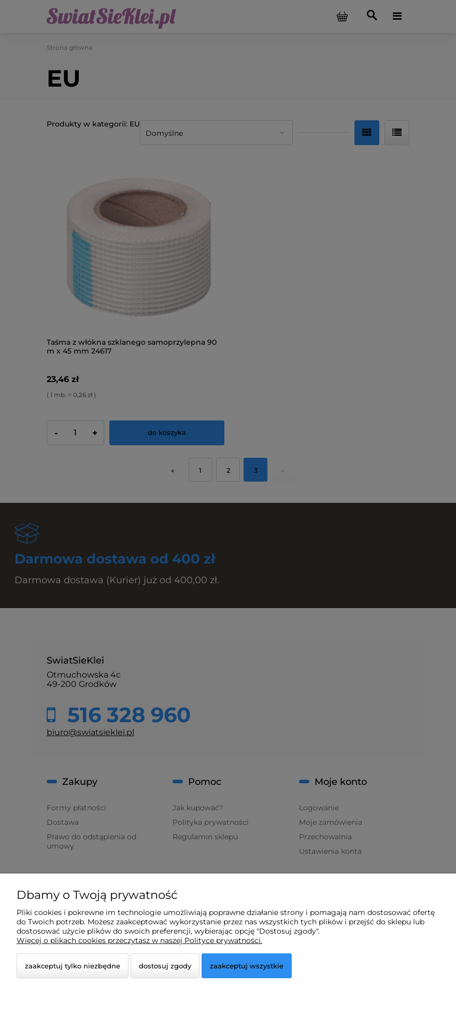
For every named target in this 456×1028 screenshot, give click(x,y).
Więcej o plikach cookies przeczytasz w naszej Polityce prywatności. (139, 940)
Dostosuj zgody (165, 966)
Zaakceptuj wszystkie (246, 966)
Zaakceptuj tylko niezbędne (72, 966)
